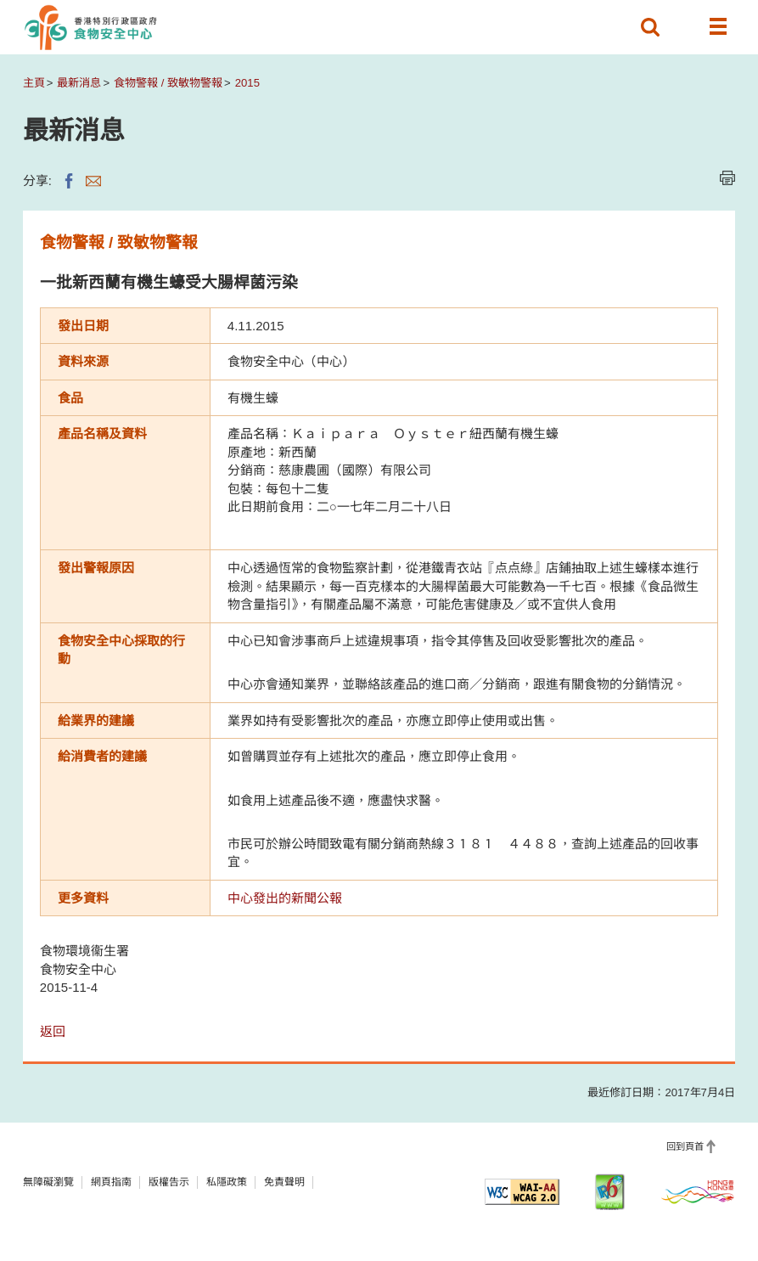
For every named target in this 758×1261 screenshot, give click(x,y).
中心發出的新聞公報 (284, 898)
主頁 (34, 82)
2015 (247, 82)
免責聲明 (284, 1182)
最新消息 (79, 82)
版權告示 (169, 1182)
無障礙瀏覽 (48, 1182)
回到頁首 (685, 1146)
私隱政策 (226, 1182)
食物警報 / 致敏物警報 (168, 82)
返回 (52, 1031)
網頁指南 (111, 1182)
